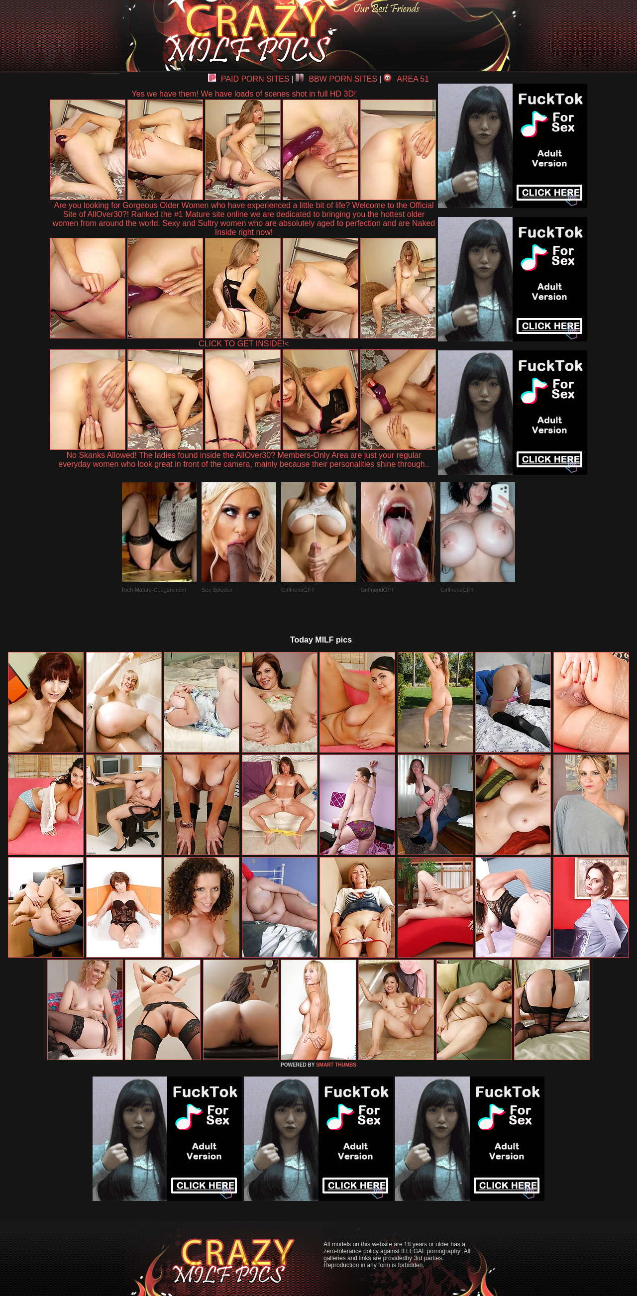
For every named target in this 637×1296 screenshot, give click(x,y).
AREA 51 (406, 79)
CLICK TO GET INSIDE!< (244, 343)
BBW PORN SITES (336, 79)
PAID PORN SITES (249, 79)
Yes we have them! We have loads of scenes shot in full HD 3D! (244, 94)
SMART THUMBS (336, 1065)
